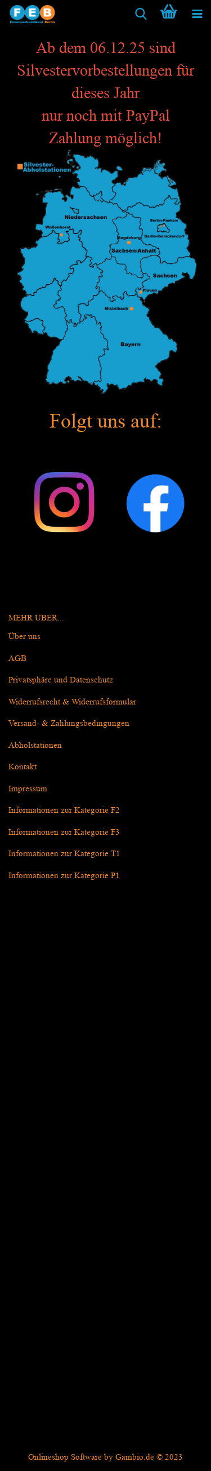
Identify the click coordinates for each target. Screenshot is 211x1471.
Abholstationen (35, 745)
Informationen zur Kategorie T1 (64, 853)
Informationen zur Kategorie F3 (64, 832)
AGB (17, 658)
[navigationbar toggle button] (197, 14)
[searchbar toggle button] (141, 14)
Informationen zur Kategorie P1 (64, 875)
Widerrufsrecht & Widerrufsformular (72, 702)
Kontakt (22, 767)
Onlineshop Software (65, 1457)
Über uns (24, 636)
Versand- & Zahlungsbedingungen (68, 723)
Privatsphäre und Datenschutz (60, 680)
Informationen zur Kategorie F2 (64, 810)
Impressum (27, 789)
